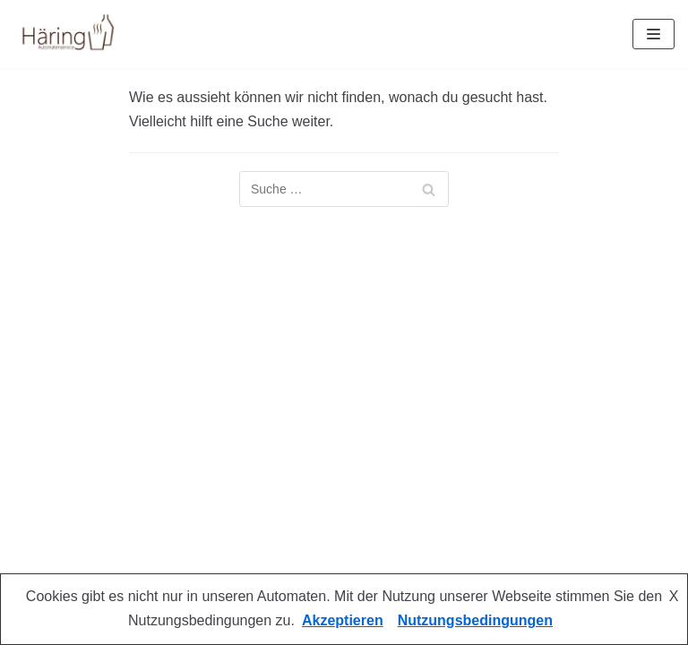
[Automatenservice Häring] (67, 34)
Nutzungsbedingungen (475, 620)
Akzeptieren (342, 620)
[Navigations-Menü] (653, 34)
